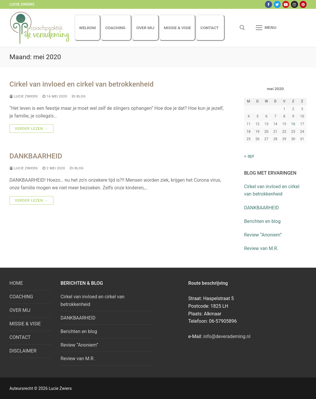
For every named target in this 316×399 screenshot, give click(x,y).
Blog (79, 96)
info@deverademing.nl (226, 336)
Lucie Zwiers (23, 96)
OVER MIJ (19, 310)
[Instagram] (294, 4)
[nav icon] (266, 28)
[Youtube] (285, 4)
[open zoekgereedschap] (242, 27)
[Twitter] (277, 4)
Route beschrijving (208, 283)
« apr (249, 156)
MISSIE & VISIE (25, 324)
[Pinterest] (303, 4)
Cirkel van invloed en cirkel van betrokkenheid (81, 84)
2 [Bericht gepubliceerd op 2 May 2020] (293, 109)
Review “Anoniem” (263, 235)
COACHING (21, 296)
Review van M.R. (261, 248)
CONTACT (20, 337)
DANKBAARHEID (35, 156)
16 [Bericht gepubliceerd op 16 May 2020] (293, 124)
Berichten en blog (262, 221)
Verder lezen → (31, 128)
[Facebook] (268, 4)
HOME (16, 283)
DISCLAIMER (22, 351)
